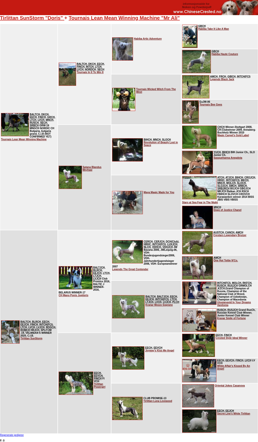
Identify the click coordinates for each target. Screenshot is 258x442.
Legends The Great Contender (130, 269)
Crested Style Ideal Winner (231, 338)
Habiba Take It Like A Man (213, 28)
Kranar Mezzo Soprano (159, 304)
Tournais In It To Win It (90, 72)
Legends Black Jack (222, 79)
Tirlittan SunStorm (31, 338)
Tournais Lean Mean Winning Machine (24, 139)
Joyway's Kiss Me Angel (159, 350)
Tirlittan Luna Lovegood (157, 401)
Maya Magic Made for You (159, 192)
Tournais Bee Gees (211, 104)
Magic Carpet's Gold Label (233, 135)
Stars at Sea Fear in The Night (200, 202)
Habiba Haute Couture (225, 54)
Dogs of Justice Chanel (228, 210)
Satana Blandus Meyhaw (92, 168)
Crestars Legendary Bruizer (229, 235)
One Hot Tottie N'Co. (226, 260)
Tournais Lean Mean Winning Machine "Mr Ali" (124, 18)
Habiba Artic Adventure (148, 38)
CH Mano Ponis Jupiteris (73, 295)
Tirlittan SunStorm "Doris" (32, 18)
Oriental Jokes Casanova (230, 385)
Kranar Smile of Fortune (231, 318)
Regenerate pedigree (12, 435)
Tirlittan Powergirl (100, 385)
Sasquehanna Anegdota (228, 157)
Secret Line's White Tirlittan (233, 413)
